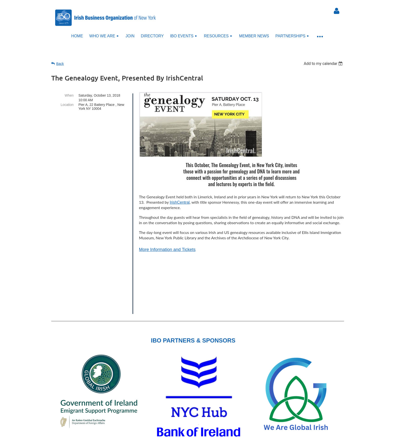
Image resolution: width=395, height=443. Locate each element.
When (69, 95)
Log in (337, 11)
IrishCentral (180, 202)
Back (60, 64)
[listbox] (324, 63)
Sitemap (200, 411)
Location (67, 105)
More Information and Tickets (167, 249)
